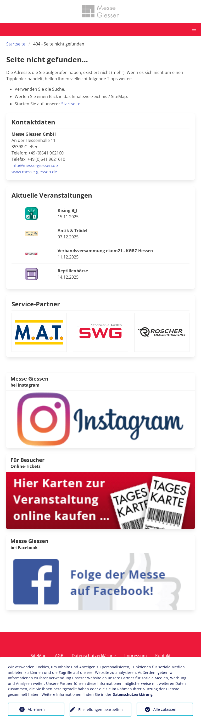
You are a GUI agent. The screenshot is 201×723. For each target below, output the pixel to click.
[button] (194, 29)
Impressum (135, 655)
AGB (59, 655)
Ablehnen (36, 709)
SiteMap (39, 655)
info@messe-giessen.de (35, 165)
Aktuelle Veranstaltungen (52, 195)
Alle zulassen (164, 709)
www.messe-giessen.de (34, 172)
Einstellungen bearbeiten (100, 709)
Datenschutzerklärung (94, 655)
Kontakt (163, 655)
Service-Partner (36, 304)
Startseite (15, 44)
